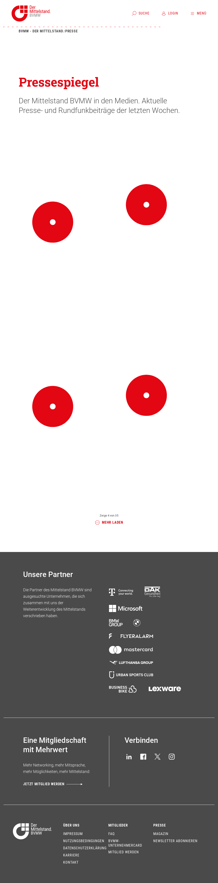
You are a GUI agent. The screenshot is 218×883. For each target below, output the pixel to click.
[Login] (169, 13)
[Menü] (198, 13)
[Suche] (140, 13)
